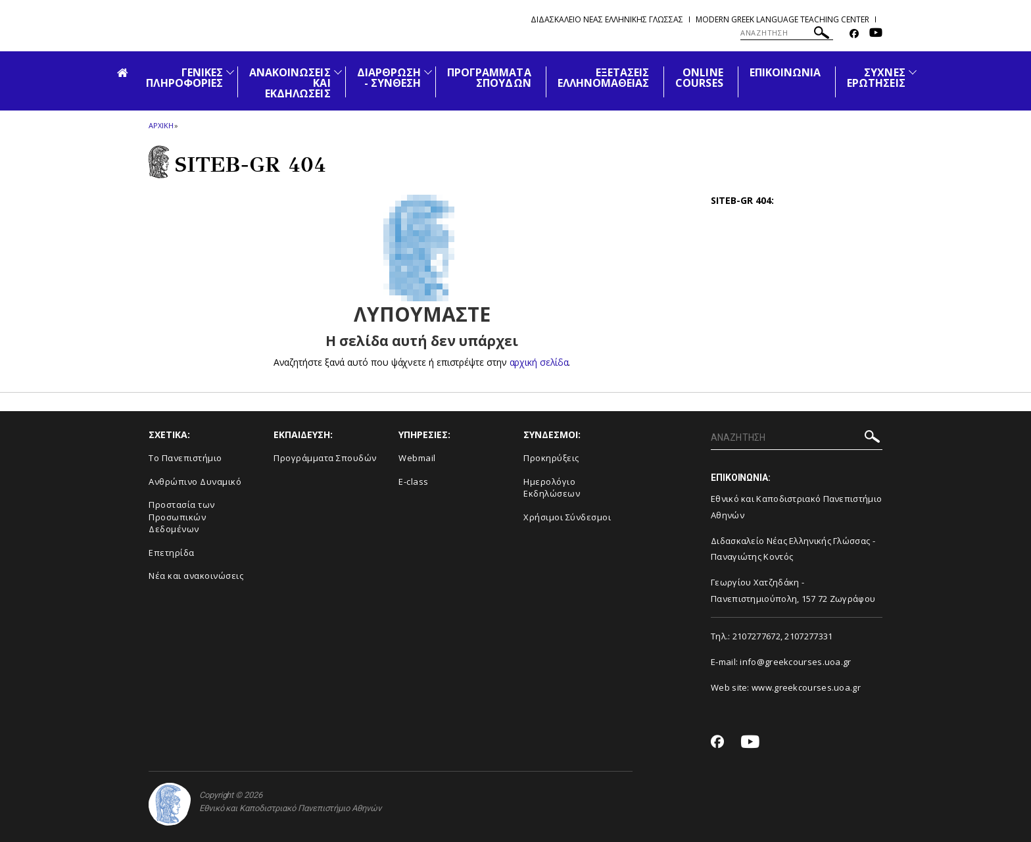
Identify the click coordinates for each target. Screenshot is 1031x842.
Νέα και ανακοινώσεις (196, 576)
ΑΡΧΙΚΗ (161, 125)
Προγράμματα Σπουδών (325, 458)
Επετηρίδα (172, 552)
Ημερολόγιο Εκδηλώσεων (551, 488)
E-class (413, 481)
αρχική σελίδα (539, 362)
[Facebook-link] (854, 33)
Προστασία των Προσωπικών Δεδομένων (182, 517)
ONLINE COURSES (699, 77)
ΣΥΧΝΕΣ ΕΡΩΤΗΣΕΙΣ (876, 77)
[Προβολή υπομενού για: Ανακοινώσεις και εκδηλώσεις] (338, 72)
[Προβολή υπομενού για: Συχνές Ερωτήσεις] (912, 72)
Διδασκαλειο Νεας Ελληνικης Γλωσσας (607, 19)
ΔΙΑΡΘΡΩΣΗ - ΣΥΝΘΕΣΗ (389, 77)
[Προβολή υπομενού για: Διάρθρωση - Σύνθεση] (428, 72)
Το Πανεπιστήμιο (185, 458)
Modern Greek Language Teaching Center (782, 19)
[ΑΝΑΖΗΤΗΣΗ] (786, 33)
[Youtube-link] (875, 33)
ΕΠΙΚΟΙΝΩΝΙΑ (785, 72)
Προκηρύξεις (551, 458)
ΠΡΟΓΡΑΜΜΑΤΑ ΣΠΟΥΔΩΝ (489, 77)
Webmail (417, 458)
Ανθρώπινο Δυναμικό (195, 481)
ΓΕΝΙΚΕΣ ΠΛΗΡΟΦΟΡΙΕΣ (184, 77)
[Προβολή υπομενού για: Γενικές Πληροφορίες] (230, 72)
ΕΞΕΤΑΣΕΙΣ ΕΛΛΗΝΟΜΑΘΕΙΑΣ (604, 77)
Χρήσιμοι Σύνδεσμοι (567, 517)
